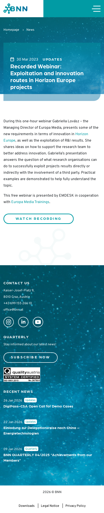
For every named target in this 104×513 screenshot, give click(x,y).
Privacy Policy (75, 506)
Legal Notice (50, 506)
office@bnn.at (13, 310)
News (30, 30)
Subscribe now (30, 357)
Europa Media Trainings (30, 202)
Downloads (27, 506)
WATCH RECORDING (39, 218)
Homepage (11, 30)
